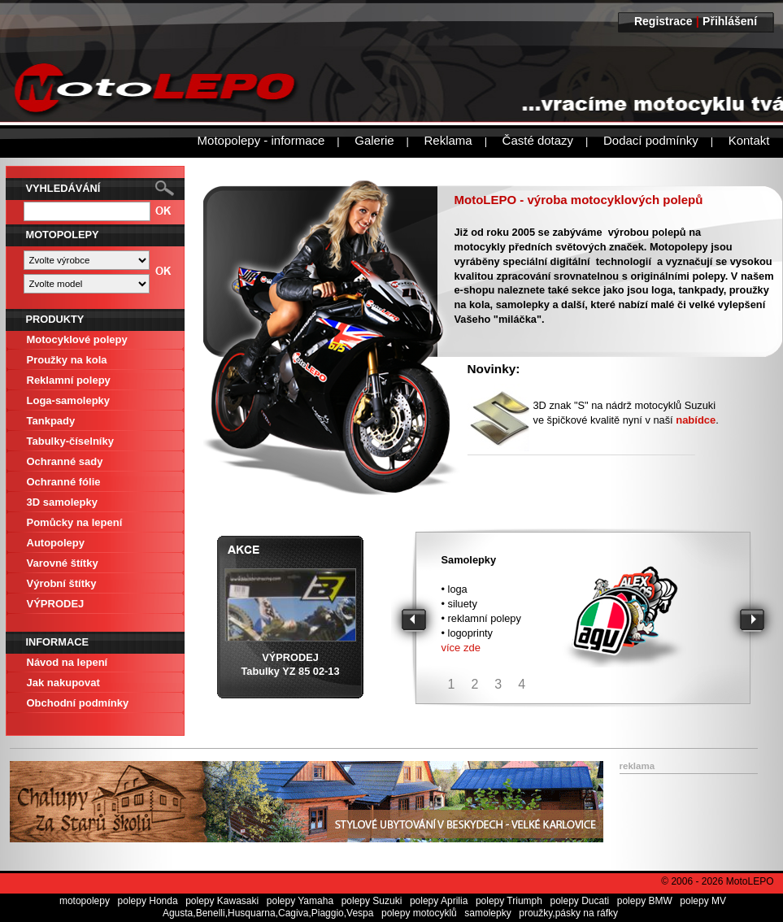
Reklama (448, 140)
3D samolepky (62, 502)
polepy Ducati (579, 901)
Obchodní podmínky (78, 703)
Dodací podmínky (650, 140)
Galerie (374, 140)
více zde (461, 647)
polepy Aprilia (439, 901)
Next (754, 621)
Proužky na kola (67, 360)
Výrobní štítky (62, 583)
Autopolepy (56, 543)
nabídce (696, 420)
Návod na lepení (67, 662)
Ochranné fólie (64, 482)
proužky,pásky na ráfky (568, 913)
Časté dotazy (538, 140)
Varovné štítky (62, 563)
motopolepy (84, 901)
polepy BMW (644, 901)
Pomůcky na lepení (75, 522)
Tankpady (51, 421)
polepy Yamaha (300, 901)
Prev (415, 621)
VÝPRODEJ (56, 604)
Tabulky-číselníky (70, 441)
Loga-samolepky (69, 400)
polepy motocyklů (419, 913)
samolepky (487, 913)
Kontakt (749, 140)
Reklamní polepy (69, 380)
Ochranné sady (65, 461)
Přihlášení (730, 21)
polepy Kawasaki (222, 901)
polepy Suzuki (371, 901)
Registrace (663, 21)
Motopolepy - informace (261, 140)
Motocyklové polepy (77, 339)
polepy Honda (148, 901)
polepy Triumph (509, 901)
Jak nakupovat (63, 682)
